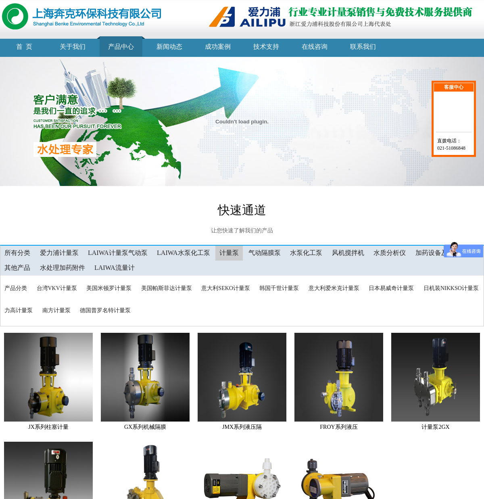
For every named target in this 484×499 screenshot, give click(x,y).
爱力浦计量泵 (59, 252)
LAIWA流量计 (114, 267)
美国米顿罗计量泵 (108, 288)
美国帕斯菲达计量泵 (166, 288)
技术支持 (266, 46)
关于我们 (73, 46)
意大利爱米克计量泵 (334, 288)
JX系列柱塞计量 (48, 427)
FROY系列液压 (338, 427)
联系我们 (363, 46)
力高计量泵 (18, 310)
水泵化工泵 (306, 252)
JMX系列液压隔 (242, 427)
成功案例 (218, 46)
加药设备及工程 (438, 252)
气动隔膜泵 (264, 252)
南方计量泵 (56, 310)
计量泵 (229, 252)
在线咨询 (315, 46)
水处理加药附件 (62, 267)
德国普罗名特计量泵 (105, 310)
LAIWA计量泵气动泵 (118, 252)
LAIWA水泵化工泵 (183, 252)
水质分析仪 (389, 252)
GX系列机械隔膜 (145, 427)
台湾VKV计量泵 (57, 288)
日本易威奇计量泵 (391, 288)
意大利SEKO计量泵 (225, 288)
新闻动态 (169, 46)
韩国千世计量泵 (279, 288)
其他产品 (17, 267)
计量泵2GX (435, 427)
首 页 (24, 46)
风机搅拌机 (348, 252)
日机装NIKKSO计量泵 (451, 288)
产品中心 (121, 46)
